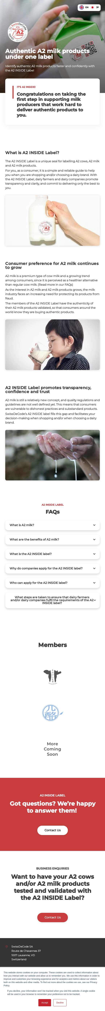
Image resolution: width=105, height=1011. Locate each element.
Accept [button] (44, 1002)
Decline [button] (60, 1002)
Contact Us (53, 830)
